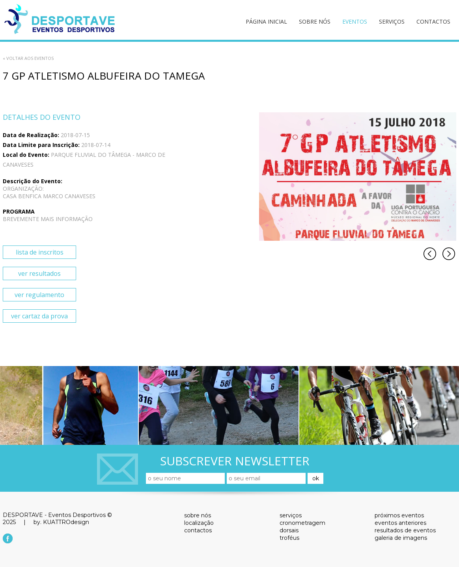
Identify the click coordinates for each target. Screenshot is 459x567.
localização (199, 522)
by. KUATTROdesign (61, 522)
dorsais (289, 530)
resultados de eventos (405, 530)
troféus (289, 537)
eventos (354, 21)
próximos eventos (399, 515)
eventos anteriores (400, 522)
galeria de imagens (401, 537)
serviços (392, 21)
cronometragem (302, 522)
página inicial (266, 21)
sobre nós (314, 21)
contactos (433, 21)
